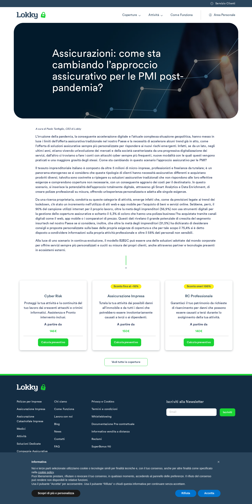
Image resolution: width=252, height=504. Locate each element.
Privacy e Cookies (103, 401)
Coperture (129, 15)
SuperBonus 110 (101, 446)
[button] (218, 462)
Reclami (97, 439)
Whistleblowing (101, 416)
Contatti (59, 439)
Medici (21, 429)
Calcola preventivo (53, 351)
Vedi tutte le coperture (126, 371)
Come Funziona (181, 15)
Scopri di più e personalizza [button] (56, 493)
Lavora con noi (63, 416)
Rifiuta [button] (186, 493)
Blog (57, 424)
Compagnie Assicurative (32, 451)
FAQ (57, 446)
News (57, 431)
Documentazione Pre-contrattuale (113, 424)
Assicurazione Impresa (31, 409)
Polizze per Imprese (29, 401)
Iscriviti (227, 412)
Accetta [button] (209, 493)
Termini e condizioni (105, 409)
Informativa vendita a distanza (111, 431)
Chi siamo (60, 401)
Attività (153, 15)
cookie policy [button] (46, 472)
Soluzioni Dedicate (29, 444)
